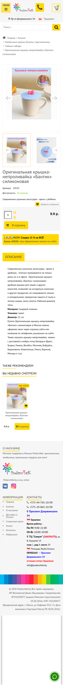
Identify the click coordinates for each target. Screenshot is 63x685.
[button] (54, 98)
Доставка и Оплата (11, 516)
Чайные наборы (13, 46)
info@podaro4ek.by (37, 565)
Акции (9, 525)
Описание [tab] (13, 257)
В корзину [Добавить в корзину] (18, 225)
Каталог (22, 37)
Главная (11, 37)
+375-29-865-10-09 (41, 507)
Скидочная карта (14, 521)
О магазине (12, 510)
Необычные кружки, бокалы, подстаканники (27, 42)
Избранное (11, 534)
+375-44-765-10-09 (41, 502)
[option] (17, 407)
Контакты (11, 530)
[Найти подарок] (56, 27)
